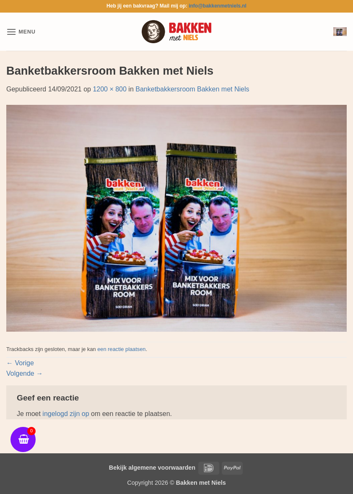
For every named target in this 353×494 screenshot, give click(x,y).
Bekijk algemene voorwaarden (152, 467)
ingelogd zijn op (65, 413)
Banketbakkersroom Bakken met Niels (192, 89)
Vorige (20, 363)
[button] (21, 31)
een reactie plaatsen (121, 349)
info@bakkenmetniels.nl (218, 6)
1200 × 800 (110, 89)
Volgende (24, 373)
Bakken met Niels (201, 482)
